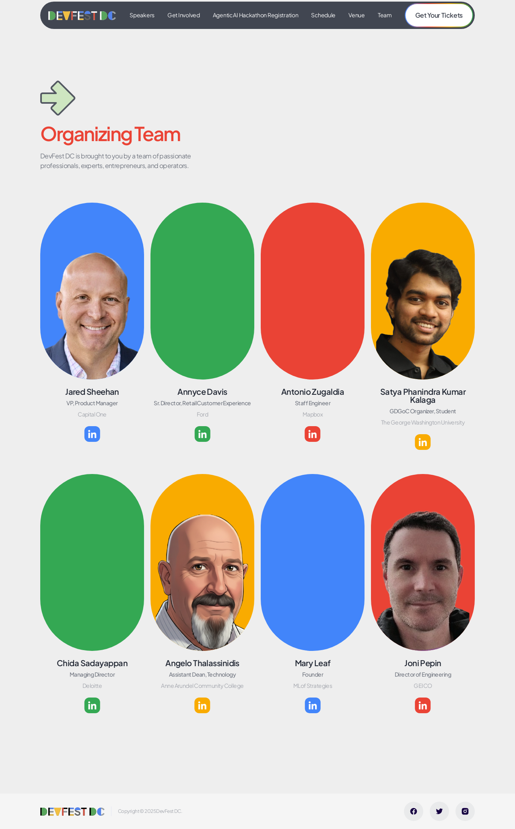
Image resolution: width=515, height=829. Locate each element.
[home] (82, 15)
